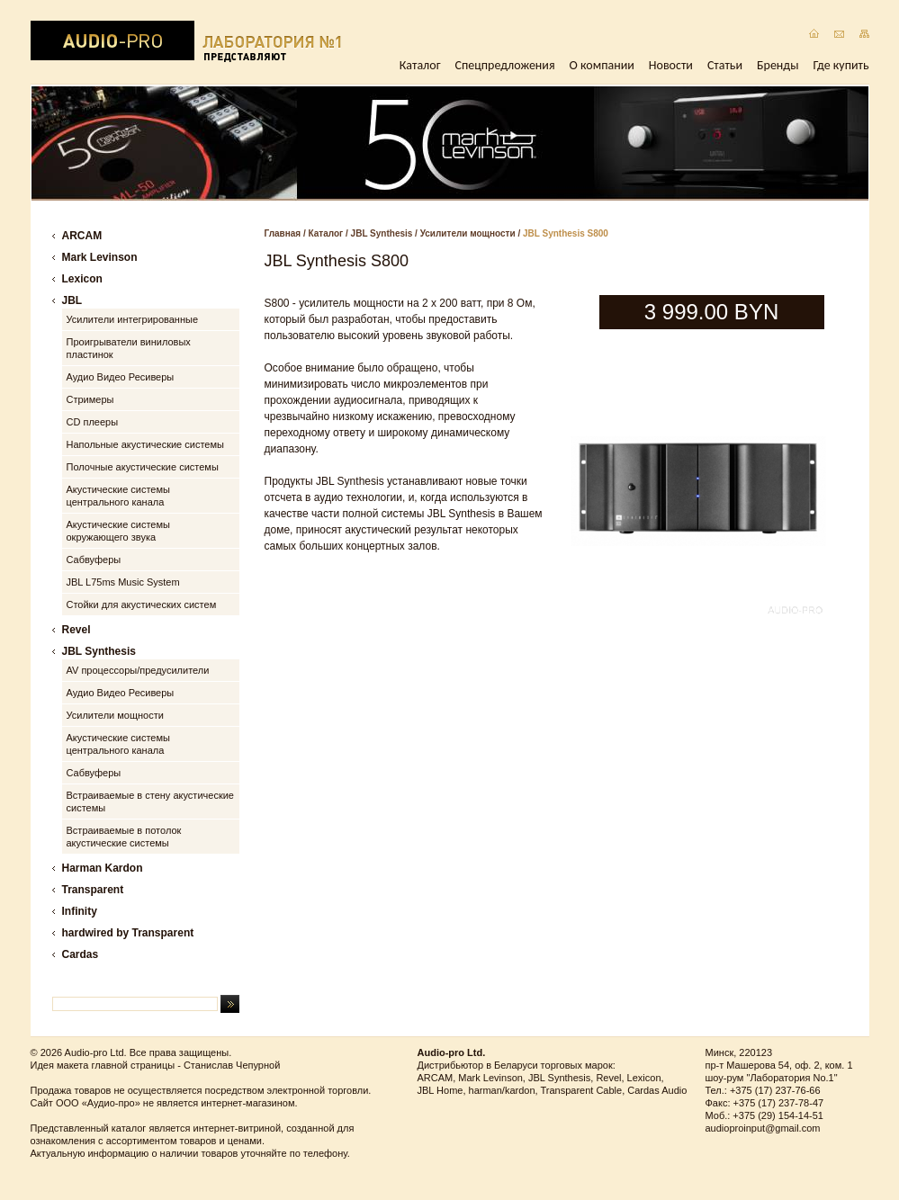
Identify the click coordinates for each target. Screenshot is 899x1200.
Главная (283, 233)
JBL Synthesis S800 (565, 233)
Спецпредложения (505, 65)
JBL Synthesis (382, 233)
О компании (602, 65)
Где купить (841, 65)
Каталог (420, 65)
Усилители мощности (468, 233)
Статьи (724, 65)
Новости (671, 65)
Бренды (777, 65)
